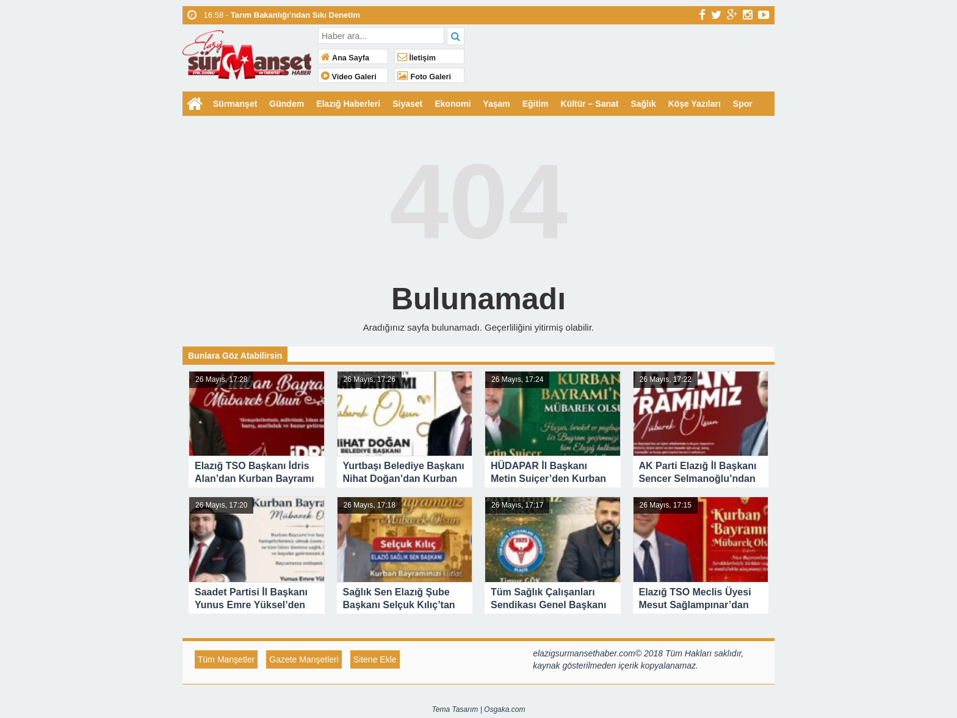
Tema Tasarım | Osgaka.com (478, 709)
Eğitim (535, 104)
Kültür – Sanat (590, 104)
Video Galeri (349, 77)
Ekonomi (453, 104)
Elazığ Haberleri (348, 104)
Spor (743, 104)
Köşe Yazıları (694, 104)
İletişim (416, 58)
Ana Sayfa (345, 58)
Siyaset (407, 104)
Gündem (286, 104)
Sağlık (642, 104)
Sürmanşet (235, 104)
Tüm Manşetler (226, 659)
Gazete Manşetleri (304, 659)
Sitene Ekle (375, 659)
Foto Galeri (424, 77)
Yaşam (496, 104)
